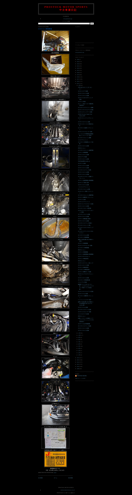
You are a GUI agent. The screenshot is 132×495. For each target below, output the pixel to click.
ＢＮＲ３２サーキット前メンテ (85, 263)
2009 (78, 368)
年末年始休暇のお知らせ (84, 161)
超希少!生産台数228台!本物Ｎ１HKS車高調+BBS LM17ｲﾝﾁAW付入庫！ (85, 303)
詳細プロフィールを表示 (80, 378)
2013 (78, 360)
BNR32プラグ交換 (82, 156)
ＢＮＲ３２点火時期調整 (84, 323)
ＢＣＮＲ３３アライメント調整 (85, 107)
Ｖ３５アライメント (83, 140)
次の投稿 (40, 477)
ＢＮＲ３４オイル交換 (83, 146)
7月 (79, 341)
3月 (79, 350)
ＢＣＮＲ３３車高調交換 (84, 280)
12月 (79, 85)
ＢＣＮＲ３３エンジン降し (84, 225)
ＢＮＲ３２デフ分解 (83, 91)
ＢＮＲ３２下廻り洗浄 (83, 182)
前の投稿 (70, 477)
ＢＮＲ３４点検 (82, 163)
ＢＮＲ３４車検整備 (83, 152)
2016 (78, 81)
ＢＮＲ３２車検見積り (83, 267)
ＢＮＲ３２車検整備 (45, 29)
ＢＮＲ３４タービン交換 (84, 121)
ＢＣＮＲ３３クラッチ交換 (84, 170)
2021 (78, 70)
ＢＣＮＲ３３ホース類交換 (84, 208)
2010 (78, 366)
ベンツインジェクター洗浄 (84, 299)
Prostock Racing (82, 375)
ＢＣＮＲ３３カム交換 (83, 235)
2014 (78, 357)
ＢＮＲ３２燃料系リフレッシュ (85, 197)
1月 (79, 355)
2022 (78, 68)
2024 (78, 63)
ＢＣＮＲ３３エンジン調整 (84, 137)
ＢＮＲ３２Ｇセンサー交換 (84, 311)
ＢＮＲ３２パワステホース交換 (85, 204)
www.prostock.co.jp (67, 18)
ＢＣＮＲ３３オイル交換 (84, 189)
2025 (78, 61)
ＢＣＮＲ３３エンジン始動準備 (85, 150)
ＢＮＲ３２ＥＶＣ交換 (83, 265)
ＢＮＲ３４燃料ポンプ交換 (84, 271)
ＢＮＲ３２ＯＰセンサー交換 (85, 245)
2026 (78, 59)
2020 (78, 72)
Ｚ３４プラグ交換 (82, 282)
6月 (79, 344)
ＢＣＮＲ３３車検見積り (84, 269)
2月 (79, 352)
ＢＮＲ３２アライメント (84, 201)
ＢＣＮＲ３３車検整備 (83, 237)
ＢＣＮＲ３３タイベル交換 (84, 309)
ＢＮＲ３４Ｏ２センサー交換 (85, 131)
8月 (79, 339)
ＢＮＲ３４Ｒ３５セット (84, 256)
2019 (78, 74)
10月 (79, 335)
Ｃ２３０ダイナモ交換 (83, 314)
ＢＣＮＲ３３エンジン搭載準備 (85, 195)
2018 (78, 77)
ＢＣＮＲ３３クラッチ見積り (85, 223)
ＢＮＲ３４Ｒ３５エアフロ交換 (85, 109)
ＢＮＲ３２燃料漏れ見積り (84, 218)
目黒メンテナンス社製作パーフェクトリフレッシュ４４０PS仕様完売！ (86, 320)
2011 (78, 364)
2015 (78, 83)
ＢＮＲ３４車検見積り (83, 258)
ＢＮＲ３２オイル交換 (83, 93)
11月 (79, 333)
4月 (79, 348)
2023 (78, 66)
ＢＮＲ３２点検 (82, 199)
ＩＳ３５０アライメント (84, 187)
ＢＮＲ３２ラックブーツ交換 (85, 112)
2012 (78, 362)
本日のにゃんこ (82, 148)
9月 (79, 337)
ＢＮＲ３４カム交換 (83, 293)
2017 (78, 79)
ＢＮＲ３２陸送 (82, 101)
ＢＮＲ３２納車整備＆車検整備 (85, 180)
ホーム (55, 477)
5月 (79, 346)
